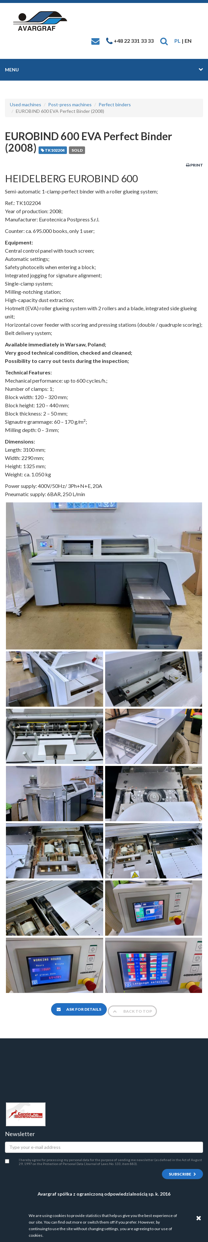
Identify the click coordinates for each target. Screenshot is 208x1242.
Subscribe (182, 1174)
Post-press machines (70, 104)
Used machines (25, 104)
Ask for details (79, 1009)
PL (177, 41)
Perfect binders (115, 104)
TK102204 (53, 150)
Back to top (132, 1011)
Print (194, 165)
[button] (164, 41)
